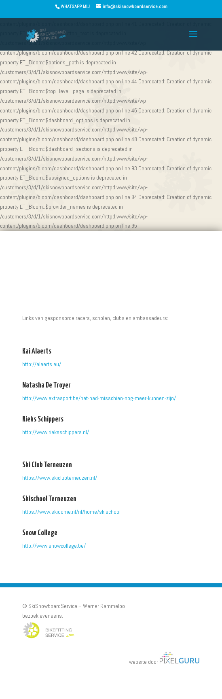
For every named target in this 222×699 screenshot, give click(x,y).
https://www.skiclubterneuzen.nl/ (59, 477)
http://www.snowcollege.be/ (54, 545)
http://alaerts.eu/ (41, 364)
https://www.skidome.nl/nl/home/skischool (71, 511)
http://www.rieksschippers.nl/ (55, 432)
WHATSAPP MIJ (75, 6)
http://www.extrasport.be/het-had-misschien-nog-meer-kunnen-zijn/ (99, 398)
